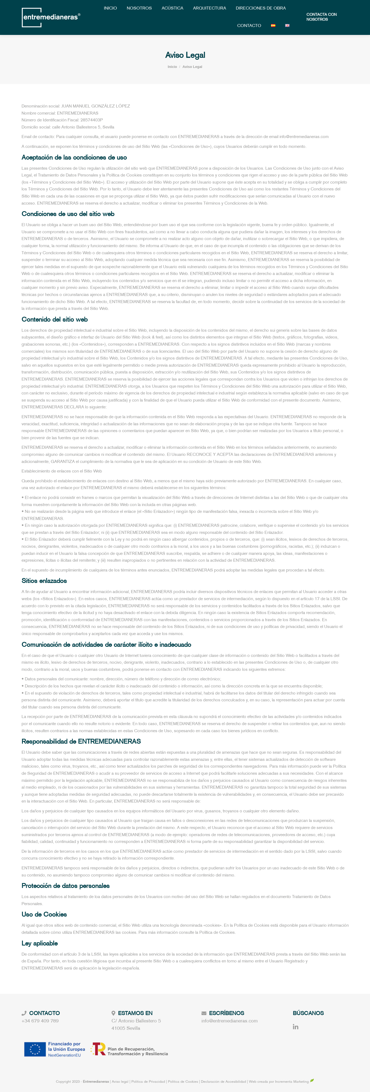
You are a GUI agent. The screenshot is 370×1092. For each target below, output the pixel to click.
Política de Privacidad (148, 1082)
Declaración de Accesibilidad (223, 1082)
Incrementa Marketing (294, 1082)
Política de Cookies (183, 1082)
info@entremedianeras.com (229, 1021)
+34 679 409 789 (40, 1021)
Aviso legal (121, 1082)
